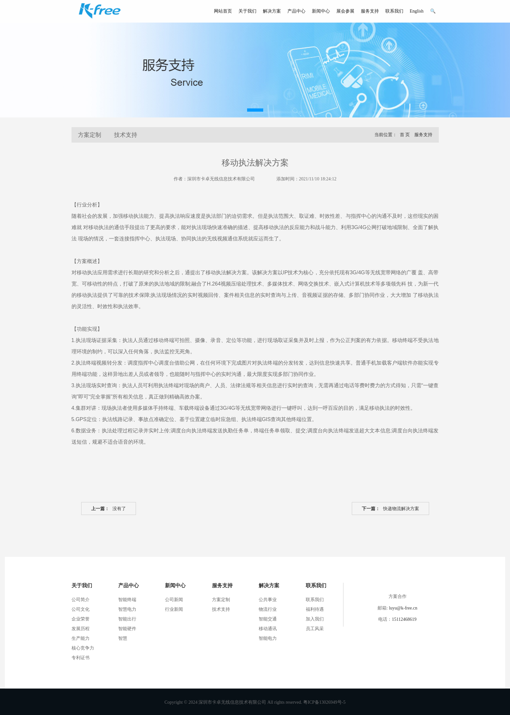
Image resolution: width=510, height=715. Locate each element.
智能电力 (268, 638)
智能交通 (268, 619)
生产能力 (81, 638)
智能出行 (127, 619)
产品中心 (296, 11)
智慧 (122, 638)
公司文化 (81, 609)
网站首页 (223, 11)
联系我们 (394, 11)
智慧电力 (127, 609)
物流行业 (268, 609)
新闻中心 (321, 11)
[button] (255, 110)
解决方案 (272, 11)
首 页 (405, 134)
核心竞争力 (83, 648)
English (417, 11)
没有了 (108, 508)
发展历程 (81, 628)
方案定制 (89, 135)
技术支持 (125, 135)
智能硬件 (127, 628)
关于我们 (247, 11)
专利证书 (81, 657)
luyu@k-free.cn (403, 608)
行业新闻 (174, 609)
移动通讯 (268, 628)
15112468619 (404, 619)
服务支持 (370, 11)
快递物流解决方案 (390, 508)
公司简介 (81, 599)
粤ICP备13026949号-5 (324, 702)
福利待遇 (315, 609)
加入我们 (315, 619)
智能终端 (127, 599)
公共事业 (268, 599)
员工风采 (315, 628)
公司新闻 (174, 599)
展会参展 (345, 11)
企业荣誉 (81, 619)
